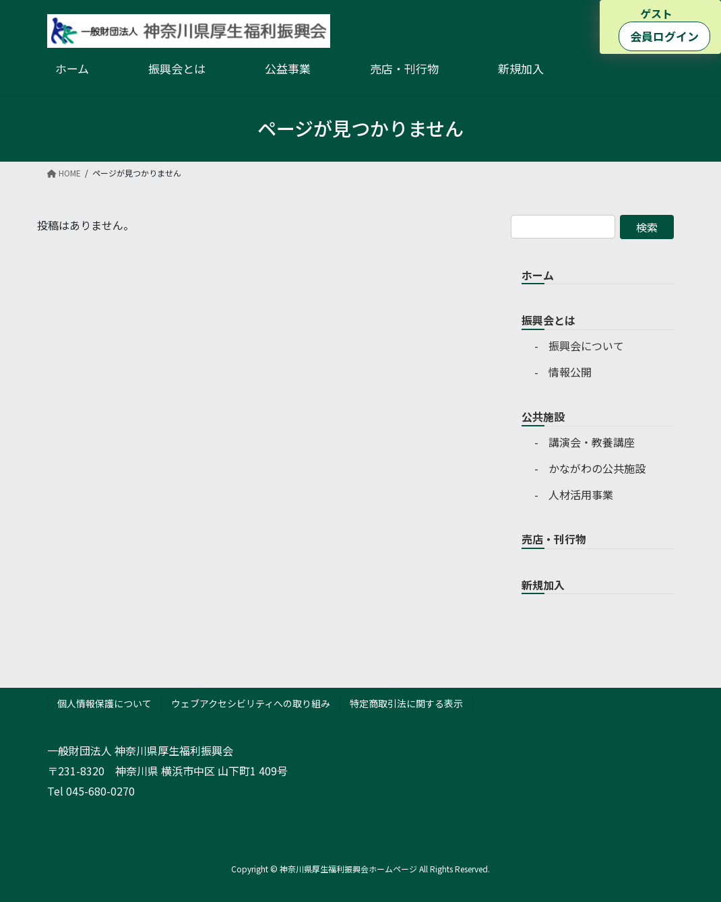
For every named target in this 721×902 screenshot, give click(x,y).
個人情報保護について (104, 703)
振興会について (586, 345)
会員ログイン (664, 36)
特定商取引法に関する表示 (406, 703)
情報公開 (570, 372)
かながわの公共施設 (597, 468)
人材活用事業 (580, 494)
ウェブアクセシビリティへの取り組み (250, 703)
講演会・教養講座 (591, 442)
